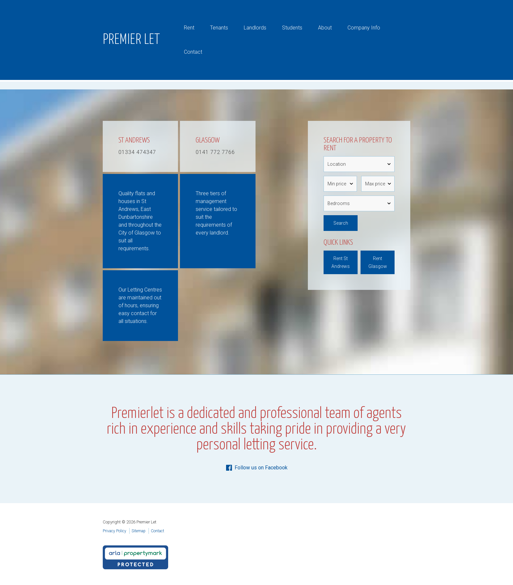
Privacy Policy (114, 531)
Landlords (255, 28)
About (325, 28)
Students (292, 28)
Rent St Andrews (340, 262)
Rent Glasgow (377, 262)
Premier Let (131, 40)
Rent (189, 28)
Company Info (363, 28)
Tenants (219, 28)
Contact (193, 52)
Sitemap (139, 531)
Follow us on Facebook (256, 468)
